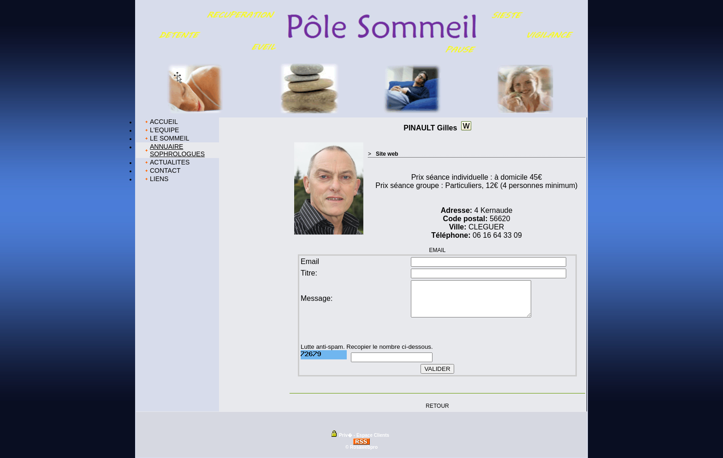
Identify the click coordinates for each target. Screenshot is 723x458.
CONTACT (165, 170)
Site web (387, 154)
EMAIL (437, 250)
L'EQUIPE (164, 130)
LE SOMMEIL (170, 138)
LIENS (159, 178)
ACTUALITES (170, 162)
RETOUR (437, 405)
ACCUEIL (164, 121)
